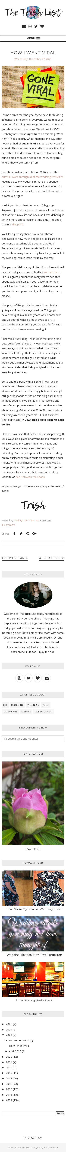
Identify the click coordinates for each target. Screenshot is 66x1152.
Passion (26, 711)
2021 (9, 1062)
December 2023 (19, 1040)
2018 (9, 1078)
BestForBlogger (51, 1147)
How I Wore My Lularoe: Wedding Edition (34, 909)
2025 (9, 1024)
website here (52, 272)
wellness (33, 704)
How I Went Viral (33, 52)
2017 (9, 1084)
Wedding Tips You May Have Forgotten (34, 955)
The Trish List (24, 1147)
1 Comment (8, 525)
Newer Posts (16, 558)
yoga (45, 704)
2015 (9, 1094)
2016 (9, 1089)
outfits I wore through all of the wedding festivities (33, 177)
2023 (9, 1035)
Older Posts (50, 558)
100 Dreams (10, 711)
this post (17, 224)
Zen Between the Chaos (30, 477)
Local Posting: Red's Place (34, 1000)
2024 (9, 1029)
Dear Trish (33, 849)
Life (5, 704)
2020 (9, 1067)
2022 (9, 1056)
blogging (17, 704)
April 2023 (15, 1051)
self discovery (43, 711)
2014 (9, 1100)
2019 (9, 1073)
